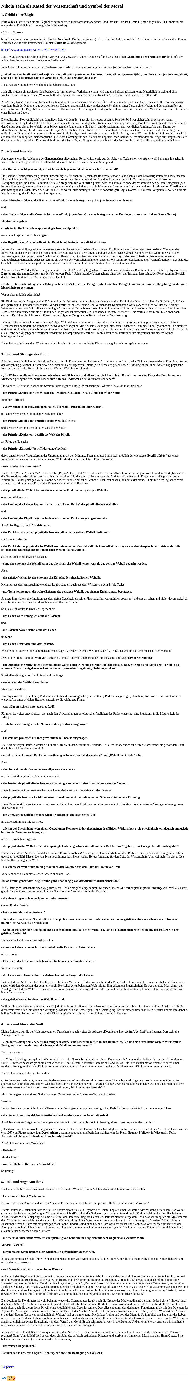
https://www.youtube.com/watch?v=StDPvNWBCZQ (33, 49)
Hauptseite (7, 1367)
